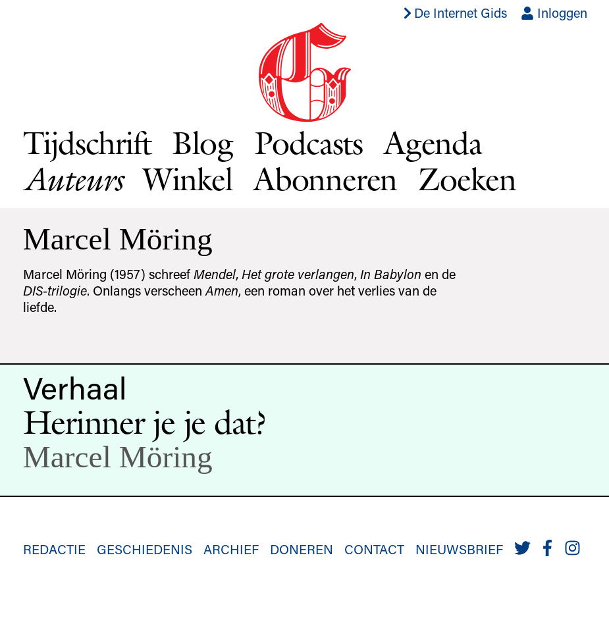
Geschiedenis (144, 548)
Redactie (54, 548)
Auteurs (72, 179)
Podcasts (308, 142)
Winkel (187, 179)
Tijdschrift (87, 142)
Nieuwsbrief (459, 548)
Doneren (301, 548)
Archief (231, 548)
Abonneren (325, 179)
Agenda (433, 142)
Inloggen (554, 12)
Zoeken (467, 179)
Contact (374, 548)
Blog (202, 142)
